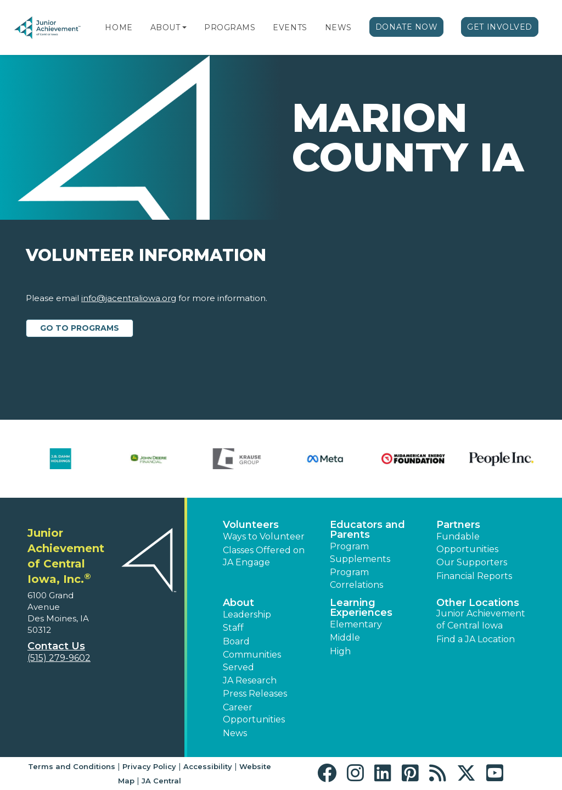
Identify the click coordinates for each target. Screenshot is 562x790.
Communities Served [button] (252, 660)
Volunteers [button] (251, 525)
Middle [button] (345, 637)
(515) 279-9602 (59, 658)
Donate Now (406, 27)
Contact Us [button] (56, 646)
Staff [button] (233, 627)
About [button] (238, 603)
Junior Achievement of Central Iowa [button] (480, 619)
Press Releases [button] (255, 693)
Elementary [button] (356, 624)
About (165, 27)
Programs (229, 27)
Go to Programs (79, 328)
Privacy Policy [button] (149, 766)
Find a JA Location (475, 639)
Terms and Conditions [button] (71, 766)
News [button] (235, 733)
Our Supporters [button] (471, 562)
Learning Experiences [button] (361, 607)
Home (118, 27)
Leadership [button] (247, 614)
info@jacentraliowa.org (128, 298)
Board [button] (236, 641)
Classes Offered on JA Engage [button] (264, 556)
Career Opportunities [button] (254, 713)
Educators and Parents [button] (367, 529)
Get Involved (499, 27)
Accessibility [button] (207, 766)
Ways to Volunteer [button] (264, 536)
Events (290, 27)
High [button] (340, 651)
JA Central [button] (161, 780)
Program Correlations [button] (356, 578)
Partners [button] (458, 525)
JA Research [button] (250, 680)
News (338, 27)
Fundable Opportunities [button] (467, 542)
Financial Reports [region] (474, 576)
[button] (184, 27)
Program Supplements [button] (360, 552)
